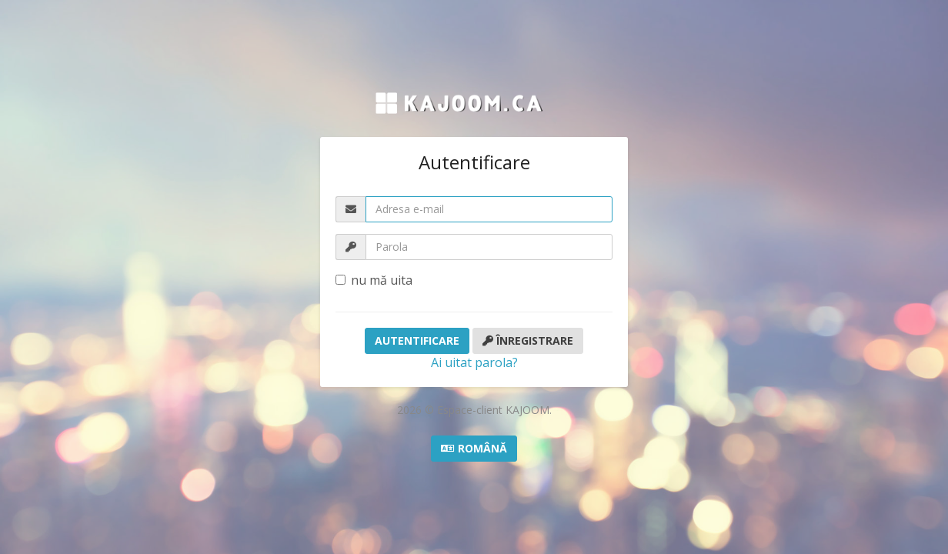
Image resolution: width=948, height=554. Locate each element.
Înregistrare (527, 340)
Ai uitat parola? (474, 362)
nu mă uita (373, 280)
